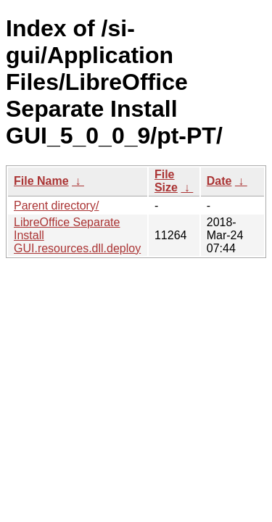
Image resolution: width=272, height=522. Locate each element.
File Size (166, 181)
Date (219, 181)
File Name (41, 181)
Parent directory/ (56, 205)
